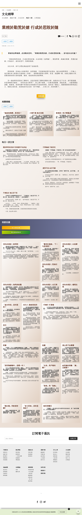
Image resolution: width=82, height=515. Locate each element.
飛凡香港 (18, 452)
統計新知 (43, 456)
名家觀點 (18, 467)
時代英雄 (55, 452)
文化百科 (21, 18)
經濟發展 (5, 471)
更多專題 (30, 481)
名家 (17, 469)
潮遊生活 (30, 450)
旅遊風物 (30, 454)
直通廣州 (18, 458)
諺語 (11, 41)
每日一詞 (15, 10)
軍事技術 (5, 458)
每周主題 (43, 467)
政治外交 (5, 469)
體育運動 (5, 475)
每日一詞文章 (8, 142)
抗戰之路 (30, 477)
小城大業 (30, 473)
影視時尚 (30, 456)
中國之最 (43, 454)
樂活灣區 (18, 450)
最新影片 (43, 470)
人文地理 (43, 458)
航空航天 (5, 456)
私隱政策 (48, 512)
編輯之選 (18, 471)
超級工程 (5, 454)
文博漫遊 (37, 18)
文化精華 (9, 10)
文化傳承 (5, 18)
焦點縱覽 (5, 467)
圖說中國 (13, 18)
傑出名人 (55, 454)
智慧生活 (5, 452)
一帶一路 (30, 479)
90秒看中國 (31, 469)
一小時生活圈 (19, 456)
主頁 (3, 10)
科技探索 (5, 459)
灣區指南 (18, 459)
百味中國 (30, 452)
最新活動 (43, 473)
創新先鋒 (55, 456)
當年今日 (43, 459)
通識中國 (43, 450)
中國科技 (5, 450)
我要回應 (41, 96)
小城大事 (55, 458)
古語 (5, 41)
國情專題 (30, 467)
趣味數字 (43, 452)
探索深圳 (18, 454)
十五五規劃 (30, 471)
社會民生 (5, 473)
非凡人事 (55, 450)
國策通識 (30, 475)
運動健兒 (55, 459)
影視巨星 (55, 461)
